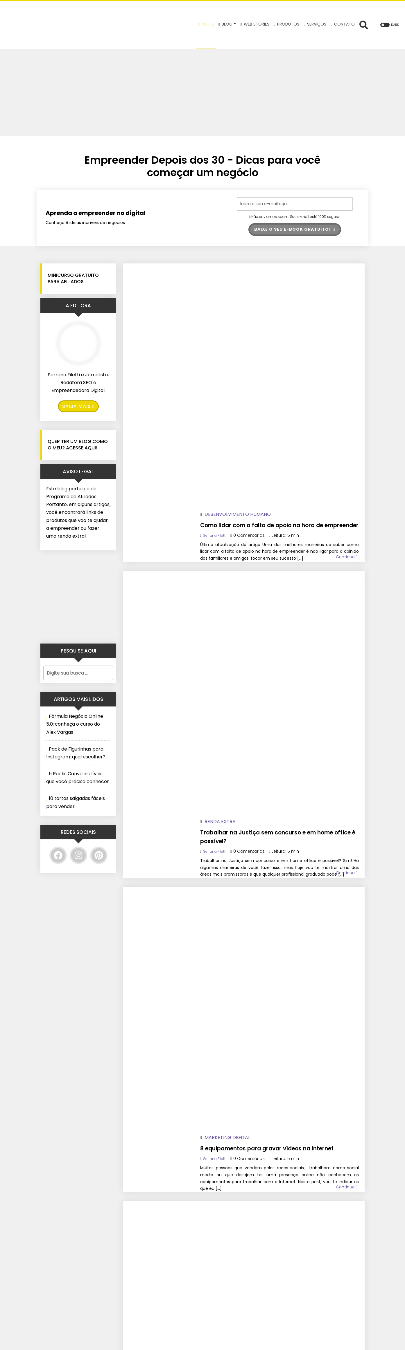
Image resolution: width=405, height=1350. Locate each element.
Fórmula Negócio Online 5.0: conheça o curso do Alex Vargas (74, 725)
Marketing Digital (246, 465)
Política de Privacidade (231, 1267)
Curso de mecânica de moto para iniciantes (281, 672)
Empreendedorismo (247, 561)
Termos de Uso (223, 1277)
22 (181, 1036)
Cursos (232, 657)
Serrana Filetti (236, 304)
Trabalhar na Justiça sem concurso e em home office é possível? (288, 384)
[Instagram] (78, 856)
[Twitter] (161, 1269)
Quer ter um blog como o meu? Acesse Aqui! (78, 445)
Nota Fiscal (238, 753)
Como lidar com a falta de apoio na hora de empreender (284, 289)
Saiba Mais (78, 407)
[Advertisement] (202, 92)
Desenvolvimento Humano (256, 274)
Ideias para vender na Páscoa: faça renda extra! (284, 959)
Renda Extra (239, 370)
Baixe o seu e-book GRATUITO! (294, 230)
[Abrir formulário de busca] (363, 25)
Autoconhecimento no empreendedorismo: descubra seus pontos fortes (284, 868)
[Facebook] (58, 856)
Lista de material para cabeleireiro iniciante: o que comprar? (282, 576)
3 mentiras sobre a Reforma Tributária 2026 (270, 767)
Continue (346, 346)
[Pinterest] (99, 856)
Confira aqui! (303, 1267)
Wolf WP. (240, 1340)
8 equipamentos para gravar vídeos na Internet (285, 480)
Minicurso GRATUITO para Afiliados (73, 279)
